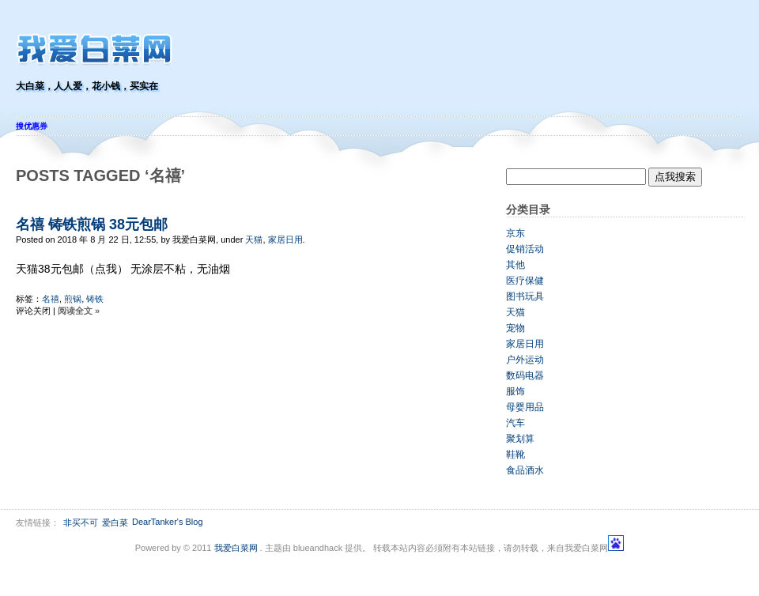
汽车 (515, 422)
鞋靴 (515, 454)
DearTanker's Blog (167, 521)
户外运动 (525, 359)
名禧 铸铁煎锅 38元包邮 (92, 224)
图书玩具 (525, 296)
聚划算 (520, 438)
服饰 (515, 391)
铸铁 (95, 299)
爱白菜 (115, 522)
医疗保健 (525, 280)
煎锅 (72, 299)
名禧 (50, 299)
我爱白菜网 (236, 548)
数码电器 (525, 375)
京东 (515, 233)
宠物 (515, 328)
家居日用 (285, 239)
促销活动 (525, 249)
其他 (515, 264)
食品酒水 (525, 470)
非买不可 (80, 522)
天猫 (253, 239)
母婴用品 (525, 407)
